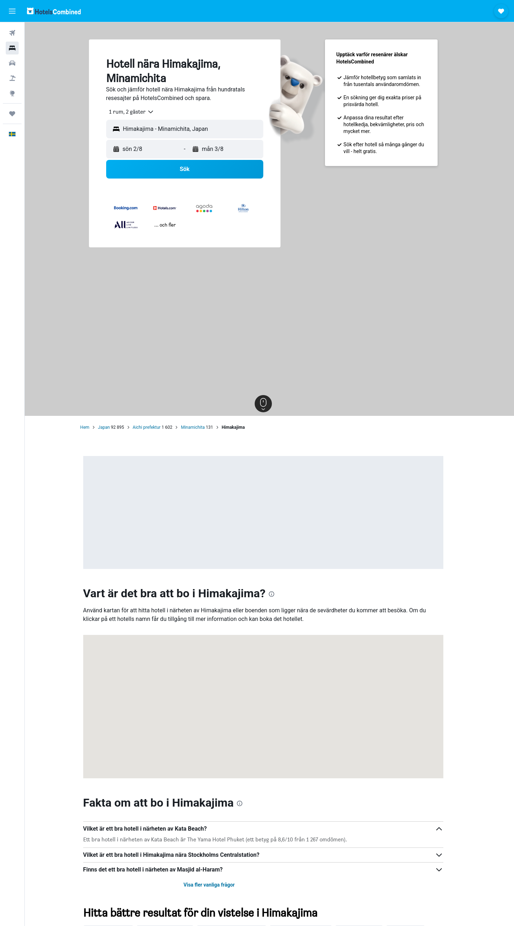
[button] (12, 11)
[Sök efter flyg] (12, 33)
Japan (110, 427)
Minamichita (199, 427)
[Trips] (12, 113)
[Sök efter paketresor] (12, 78)
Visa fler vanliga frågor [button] (215, 885)
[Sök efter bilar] (12, 63)
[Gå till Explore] (12, 93)
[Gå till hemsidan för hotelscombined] (54, 11)
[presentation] (278, 594)
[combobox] (134, 111)
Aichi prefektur (153, 427)
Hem (90, 427)
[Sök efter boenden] (12, 48)
